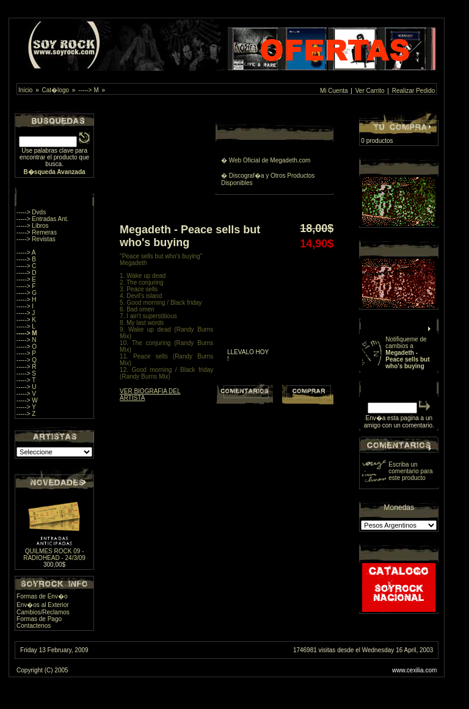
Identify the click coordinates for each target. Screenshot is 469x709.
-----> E (26, 279)
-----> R (26, 366)
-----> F (25, 286)
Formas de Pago (39, 619)
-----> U (26, 387)
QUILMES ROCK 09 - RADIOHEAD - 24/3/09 (54, 554)
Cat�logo (55, 90)
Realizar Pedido (413, 90)
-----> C (26, 266)
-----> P (26, 353)
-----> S (26, 373)
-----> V (26, 393)
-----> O (26, 346)
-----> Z (25, 413)
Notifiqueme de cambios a (407, 352)
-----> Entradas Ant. (42, 219)
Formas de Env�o (41, 596)
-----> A (25, 252)
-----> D (26, 272)
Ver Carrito (370, 90)
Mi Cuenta (334, 90)
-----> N (26, 339)
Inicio (25, 90)
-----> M (88, 90)
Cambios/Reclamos (43, 612)
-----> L (25, 326)
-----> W (27, 400)
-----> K (26, 319)
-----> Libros (32, 225)
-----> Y (26, 407)
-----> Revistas (36, 239)
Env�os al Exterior (42, 605)
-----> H (26, 299)
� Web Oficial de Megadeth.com (266, 160)
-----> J (25, 313)
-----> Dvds (31, 212)
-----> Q (26, 360)
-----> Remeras (36, 232)
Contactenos (33, 625)
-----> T (25, 380)
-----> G (26, 292)
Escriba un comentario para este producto (410, 471)
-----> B (26, 259)
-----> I (25, 306)
